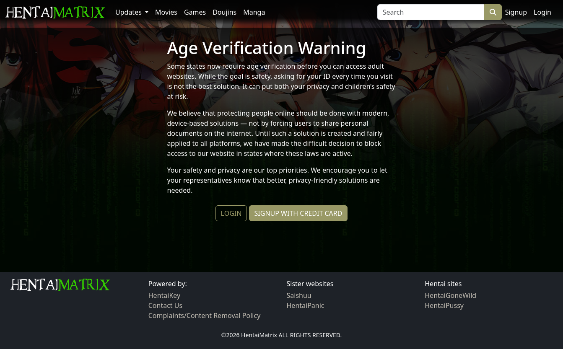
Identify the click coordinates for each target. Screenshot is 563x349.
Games (195, 12)
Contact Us (165, 305)
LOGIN (231, 213)
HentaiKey (164, 295)
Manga (254, 12)
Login (542, 12)
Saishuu (299, 295)
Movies (166, 12)
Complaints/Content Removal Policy (204, 315)
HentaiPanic (305, 305)
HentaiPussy (444, 305)
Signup (516, 12)
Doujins (224, 12)
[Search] (430, 12)
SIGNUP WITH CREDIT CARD (298, 213)
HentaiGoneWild (450, 295)
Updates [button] (129, 12)
